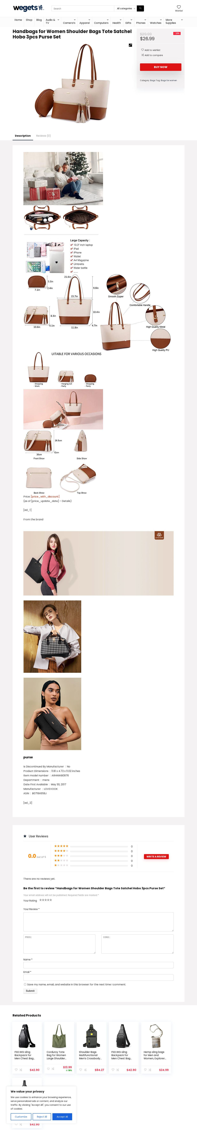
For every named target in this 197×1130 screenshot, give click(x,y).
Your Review (31, 909)
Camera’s (69, 23)
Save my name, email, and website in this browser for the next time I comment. (76, 984)
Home (18, 20)
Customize (21, 1116)
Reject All (42, 1116)
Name (27, 959)
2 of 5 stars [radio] (41, 900)
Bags (152, 80)
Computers (101, 23)
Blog (39, 20)
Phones (140, 23)
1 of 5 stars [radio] (40, 900)
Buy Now (160, 67)
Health (116, 23)
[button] (130, 45)
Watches (155, 23)
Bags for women (169, 80)
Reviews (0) (43, 136)
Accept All (62, 1116)
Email (27, 972)
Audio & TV (50, 21)
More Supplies (171, 21)
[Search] (140, 8)
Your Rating (30, 900)
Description (23, 136)
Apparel (84, 23)
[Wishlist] (179, 7)
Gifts (128, 23)
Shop (29, 20)
